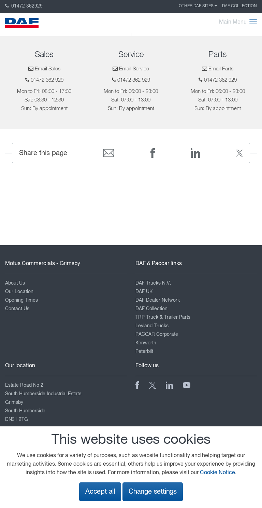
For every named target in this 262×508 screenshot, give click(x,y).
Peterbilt (144, 351)
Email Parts (220, 68)
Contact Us (17, 308)
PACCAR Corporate (156, 334)
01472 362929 (24, 6)
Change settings (153, 491)
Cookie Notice (217, 473)
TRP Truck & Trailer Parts (162, 317)
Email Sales (47, 68)
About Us (15, 283)
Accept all (100, 491)
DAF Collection (239, 6)
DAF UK (143, 291)
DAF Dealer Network (157, 300)
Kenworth (145, 343)
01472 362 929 (47, 80)
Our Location (19, 291)
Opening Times (21, 300)
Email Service (134, 68)
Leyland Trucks (152, 326)
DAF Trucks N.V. (153, 283)
